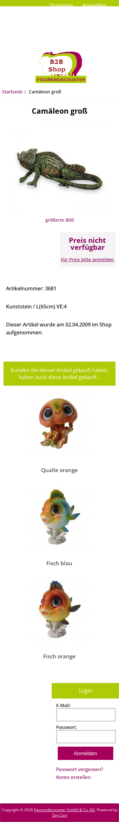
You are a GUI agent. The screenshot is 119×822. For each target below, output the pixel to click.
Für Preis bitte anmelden (87, 259)
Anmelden (95, 5)
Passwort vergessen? (79, 769)
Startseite (61, 5)
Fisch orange (59, 656)
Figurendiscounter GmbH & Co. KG (64, 810)
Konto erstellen (73, 777)
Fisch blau (59, 563)
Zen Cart (59, 815)
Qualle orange (59, 469)
